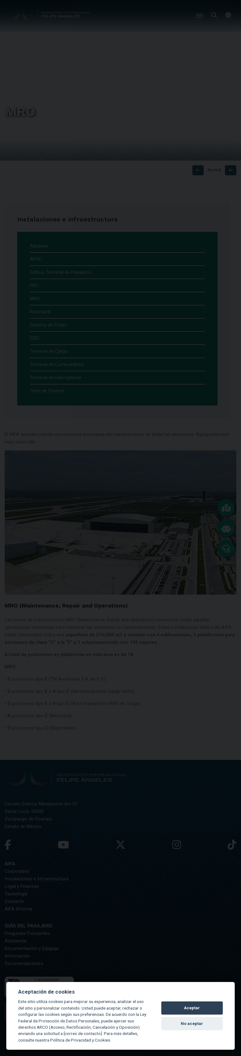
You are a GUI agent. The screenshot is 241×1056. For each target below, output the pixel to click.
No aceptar (192, 1023)
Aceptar (192, 1008)
